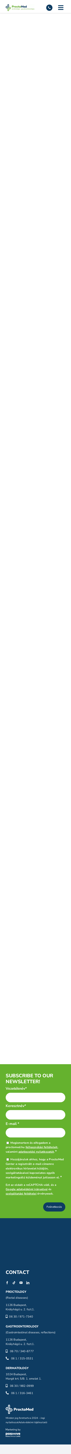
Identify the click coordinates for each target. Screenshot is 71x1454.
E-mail (13, 1124)
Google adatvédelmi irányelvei (27, 1189)
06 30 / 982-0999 (22, 1386)
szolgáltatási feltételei (21, 1194)
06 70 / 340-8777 (22, 1351)
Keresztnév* (16, 1106)
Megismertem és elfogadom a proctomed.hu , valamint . (32, 1147)
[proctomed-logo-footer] (19, 1406)
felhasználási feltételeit (42, 1147)
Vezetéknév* (16, 1088)
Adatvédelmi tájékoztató (33, 1422)
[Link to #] (60, 8)
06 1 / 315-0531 (22, 1358)
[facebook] (7, 1282)
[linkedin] (27, 1282)
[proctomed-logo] (20, 5)
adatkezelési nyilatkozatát (36, 1152)
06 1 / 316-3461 (22, 1393)
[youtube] (21, 1282)
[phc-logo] (13, 1430)
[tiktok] (14, 1282)
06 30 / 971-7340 (21, 1316)
